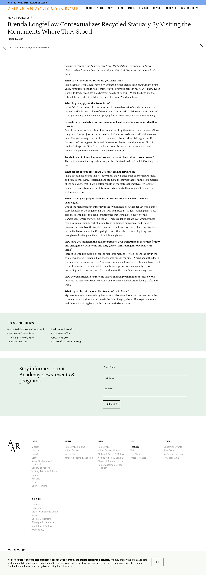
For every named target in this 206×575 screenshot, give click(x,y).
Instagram (23, 550)
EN (188, 8)
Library (36, 504)
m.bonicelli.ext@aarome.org (66, 341)
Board (36, 454)
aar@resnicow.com (17, 341)
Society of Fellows (175, 8)
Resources (38, 515)
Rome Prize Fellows (76, 446)
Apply (110, 8)
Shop (9, 550)
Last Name (109, 388)
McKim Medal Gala (174, 454)
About (89, 8)
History (36, 450)
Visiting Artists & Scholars (46, 471)
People (100, 8)
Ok (157, 562)
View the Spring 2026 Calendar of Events (27, 2)
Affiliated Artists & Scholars (80, 457)
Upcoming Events (174, 446)
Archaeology (39, 529)
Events (131, 8)
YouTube (33, 550)
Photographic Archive (44, 522)
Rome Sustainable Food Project (45, 463)
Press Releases (139, 457)
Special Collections (42, 518)
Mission (36, 446)
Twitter (18, 550)
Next (203, 47)
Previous (5, 47)
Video (134, 450)
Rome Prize (105, 446)
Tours (35, 482)
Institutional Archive (43, 526)
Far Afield (137, 454)
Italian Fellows (73, 450)
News (120, 8)
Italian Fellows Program (111, 450)
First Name (109, 378)
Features (24, 17)
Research (143, 8)
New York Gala (172, 457)
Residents (71, 454)
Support (157, 8)
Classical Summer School (112, 461)
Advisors (37, 478)
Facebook (14, 550)
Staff (35, 457)
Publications (39, 508)
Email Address (110, 367)
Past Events (171, 450)
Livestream (28, 550)
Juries (36, 475)
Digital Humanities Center (46, 511)
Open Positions (40, 485)
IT (193, 8)
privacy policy (48, 566)
